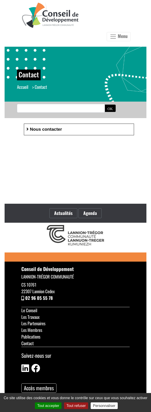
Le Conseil (29, 310)
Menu (119, 36)
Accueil (22, 87)
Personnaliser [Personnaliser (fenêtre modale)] (104, 406)
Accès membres (39, 388)
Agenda (90, 213)
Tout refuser (76, 406)
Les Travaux (30, 317)
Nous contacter (44, 129)
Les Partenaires (33, 323)
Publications (30, 336)
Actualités (63, 213)
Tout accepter (48, 406)
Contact (27, 343)
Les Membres (31, 330)
